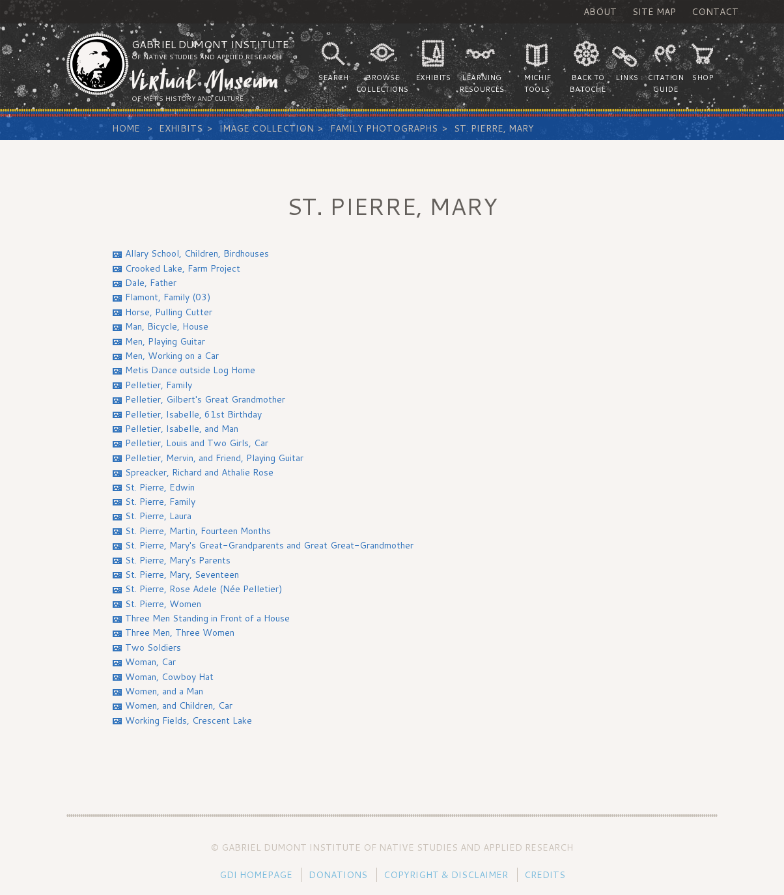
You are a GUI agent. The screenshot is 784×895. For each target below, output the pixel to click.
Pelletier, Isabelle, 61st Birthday (193, 414)
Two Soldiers (153, 647)
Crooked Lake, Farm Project (182, 268)
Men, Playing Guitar (165, 341)
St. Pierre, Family (160, 501)
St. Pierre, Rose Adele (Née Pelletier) (203, 588)
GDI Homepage (255, 874)
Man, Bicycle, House (166, 326)
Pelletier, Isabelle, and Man (181, 428)
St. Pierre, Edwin (160, 487)
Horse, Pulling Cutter (168, 312)
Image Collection (266, 128)
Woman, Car (150, 661)
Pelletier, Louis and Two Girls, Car (196, 442)
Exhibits (181, 128)
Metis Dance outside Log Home (190, 369)
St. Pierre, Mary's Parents (178, 560)
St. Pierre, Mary (494, 128)
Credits (544, 874)
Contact (715, 11)
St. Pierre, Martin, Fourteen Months (198, 530)
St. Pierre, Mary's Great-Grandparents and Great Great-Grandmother (269, 545)
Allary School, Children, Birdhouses (197, 253)
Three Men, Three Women (179, 632)
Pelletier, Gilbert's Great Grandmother (205, 399)
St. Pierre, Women (163, 603)
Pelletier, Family (158, 384)
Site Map (654, 11)
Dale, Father (150, 282)
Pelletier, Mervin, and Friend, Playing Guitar (214, 457)
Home (126, 128)
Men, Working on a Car (172, 355)
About (600, 11)
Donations (338, 874)
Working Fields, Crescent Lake (188, 720)
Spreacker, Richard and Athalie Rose (199, 472)
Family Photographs (384, 128)
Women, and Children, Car (178, 705)
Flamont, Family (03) (167, 297)
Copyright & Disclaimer (446, 874)
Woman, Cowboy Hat (169, 676)
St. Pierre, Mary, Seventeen (182, 574)
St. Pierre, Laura (158, 515)
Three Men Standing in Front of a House (207, 618)
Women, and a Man (164, 691)
